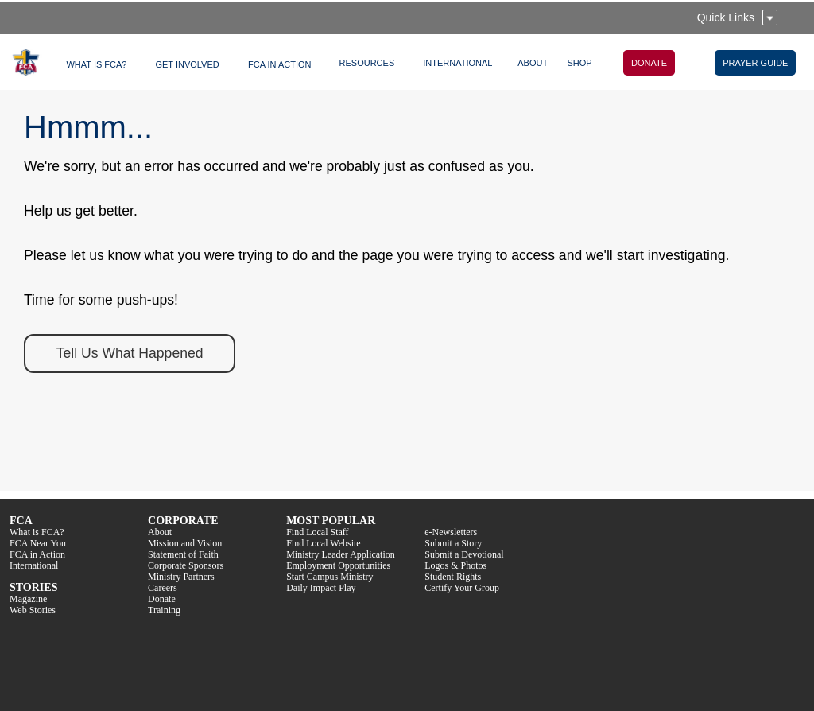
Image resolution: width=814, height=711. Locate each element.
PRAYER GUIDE (755, 63)
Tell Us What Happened (130, 353)
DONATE (649, 63)
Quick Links (725, 17)
